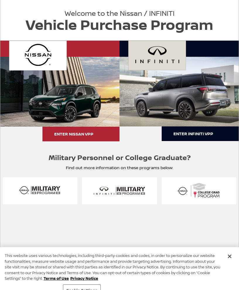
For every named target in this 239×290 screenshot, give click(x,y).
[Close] (229, 258)
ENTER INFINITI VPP (193, 133)
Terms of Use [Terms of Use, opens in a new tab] (56, 280)
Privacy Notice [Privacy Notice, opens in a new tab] (84, 280)
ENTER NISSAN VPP (73, 134)
